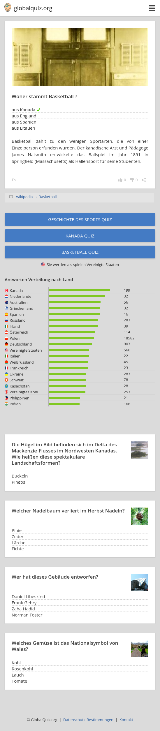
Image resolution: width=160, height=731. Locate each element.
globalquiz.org (33, 8)
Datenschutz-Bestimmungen (88, 719)
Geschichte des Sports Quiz (80, 219)
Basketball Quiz (80, 252)
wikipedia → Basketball (36, 196)
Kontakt (126, 719)
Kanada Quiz (80, 236)
